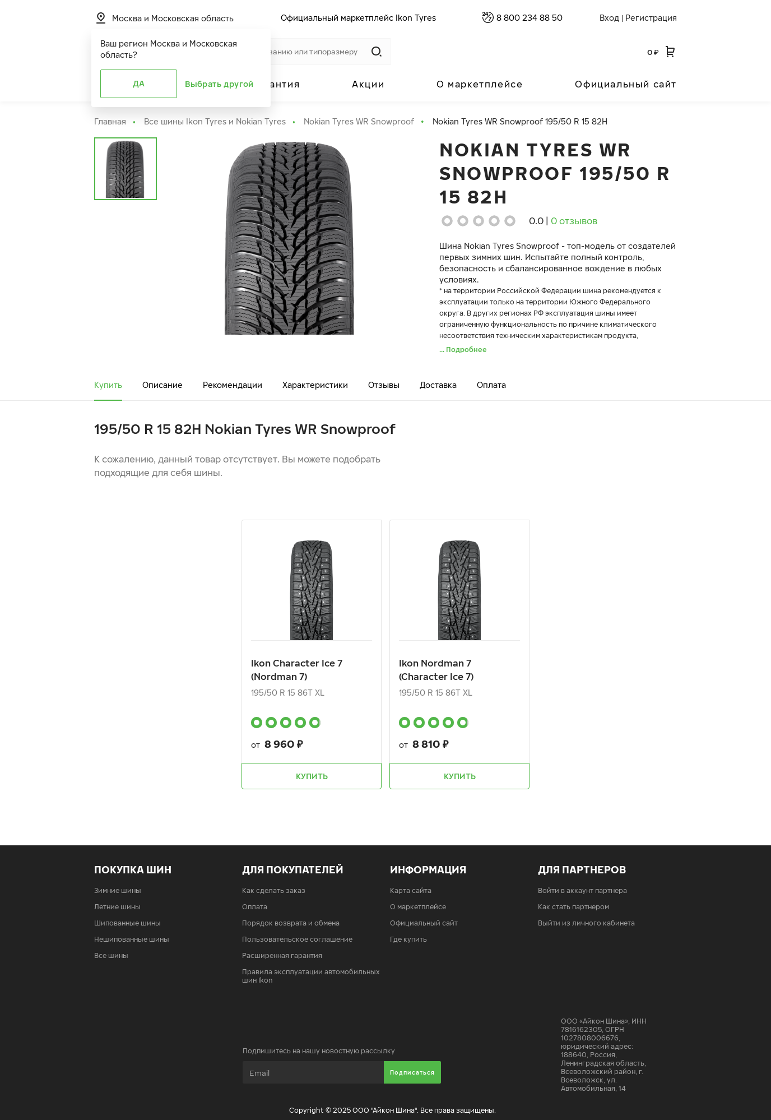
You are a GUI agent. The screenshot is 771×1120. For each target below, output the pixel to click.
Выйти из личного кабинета (586, 923)
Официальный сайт (626, 84)
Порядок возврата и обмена (291, 923)
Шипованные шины (127, 923)
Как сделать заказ (273, 890)
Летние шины (117, 907)
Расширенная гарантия (282, 955)
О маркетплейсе (479, 84)
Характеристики (315, 385)
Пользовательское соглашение (297, 939)
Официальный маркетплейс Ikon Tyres (358, 17)
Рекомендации (232, 385)
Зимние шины (117, 890)
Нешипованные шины (131, 939)
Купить (108, 385)
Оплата (491, 385)
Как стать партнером (573, 907)
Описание (162, 385)
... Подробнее (463, 349)
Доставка (438, 385)
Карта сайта (410, 890)
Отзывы (384, 385)
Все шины (111, 955)
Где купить (408, 939)
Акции (368, 84)
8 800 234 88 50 (529, 17)
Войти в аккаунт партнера (582, 890)
